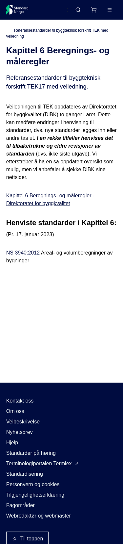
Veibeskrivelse (23, 421)
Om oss (15, 411)
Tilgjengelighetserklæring (35, 495)
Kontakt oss (20, 401)
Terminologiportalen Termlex (39, 463)
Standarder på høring (31, 453)
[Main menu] (109, 10)
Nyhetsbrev (19, 432)
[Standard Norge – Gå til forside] (17, 10)
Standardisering (24, 474)
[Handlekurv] (93, 10)
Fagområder (20, 505)
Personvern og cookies (33, 484)
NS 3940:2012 (23, 253)
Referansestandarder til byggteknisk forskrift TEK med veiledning (57, 33)
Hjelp (12, 442)
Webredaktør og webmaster (38, 516)
